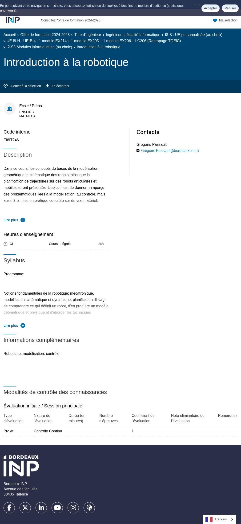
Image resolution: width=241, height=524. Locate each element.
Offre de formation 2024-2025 (45, 35)
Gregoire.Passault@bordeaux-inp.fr (170, 150)
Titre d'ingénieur (87, 35)
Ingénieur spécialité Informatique (133, 35)
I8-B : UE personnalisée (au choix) (193, 35)
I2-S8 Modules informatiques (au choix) (39, 47)
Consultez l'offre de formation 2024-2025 (70, 20)
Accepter (210, 8)
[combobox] (219, 519)
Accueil (10, 35)
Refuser (230, 8)
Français (216, 519)
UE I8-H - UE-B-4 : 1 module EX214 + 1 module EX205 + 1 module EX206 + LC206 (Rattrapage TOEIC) (94, 41)
